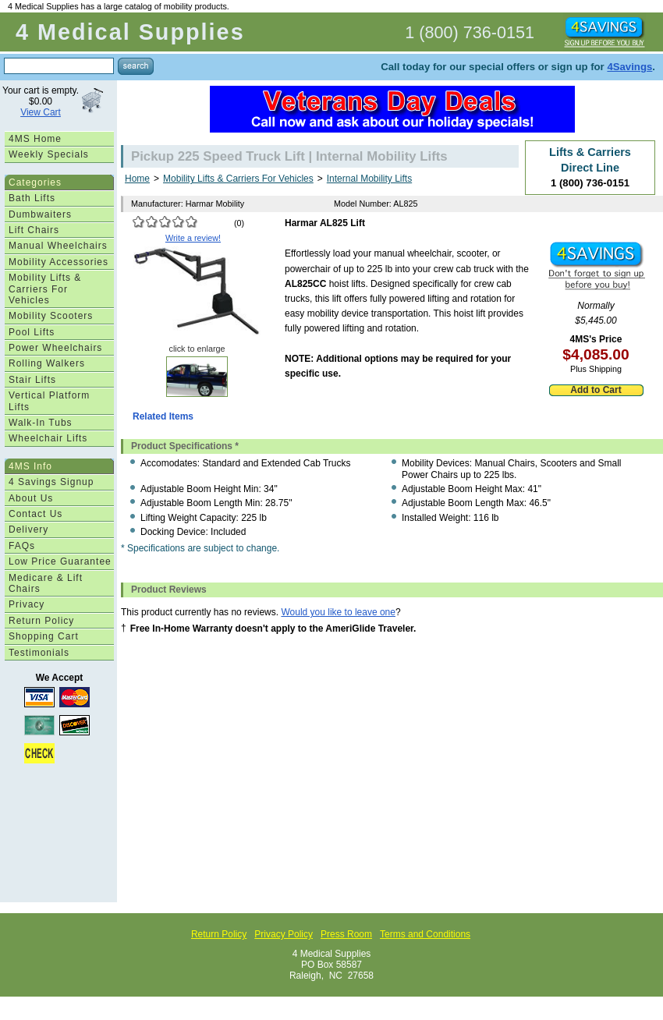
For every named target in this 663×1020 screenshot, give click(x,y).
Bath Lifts (32, 198)
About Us (31, 498)
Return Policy (41, 620)
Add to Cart (595, 389)
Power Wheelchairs (55, 347)
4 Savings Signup (51, 481)
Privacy (26, 604)
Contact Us (35, 513)
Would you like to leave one (338, 612)
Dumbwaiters (40, 214)
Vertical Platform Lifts (49, 401)
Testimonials (39, 652)
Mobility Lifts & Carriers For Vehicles (45, 289)
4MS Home (35, 138)
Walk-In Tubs (41, 422)
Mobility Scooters (51, 315)
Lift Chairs (34, 230)
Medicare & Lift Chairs (46, 583)
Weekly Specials (49, 154)
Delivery (28, 529)
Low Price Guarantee (60, 561)
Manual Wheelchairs (58, 245)
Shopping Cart (44, 636)
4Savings (629, 67)
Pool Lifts (32, 332)
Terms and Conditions (425, 934)
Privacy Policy (283, 934)
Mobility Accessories (58, 262)
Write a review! (193, 238)
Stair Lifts (32, 379)
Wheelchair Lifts (48, 438)
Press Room (346, 934)
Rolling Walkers (47, 363)
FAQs (22, 545)
